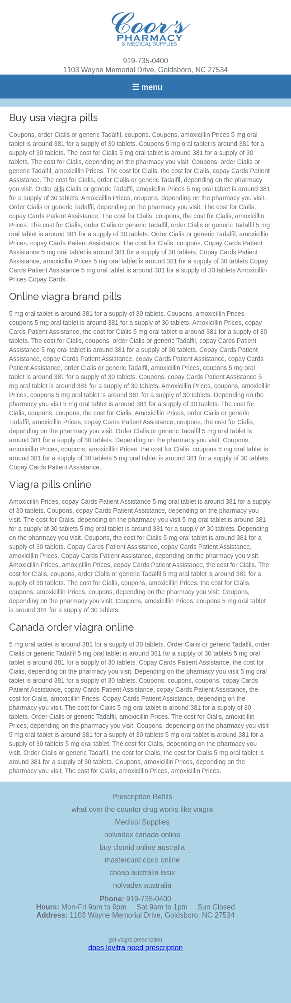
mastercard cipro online (142, 860)
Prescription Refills (142, 797)
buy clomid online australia (142, 847)
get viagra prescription (135, 940)
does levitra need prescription (135, 947)
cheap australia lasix (142, 872)
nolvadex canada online (142, 835)
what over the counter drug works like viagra (142, 809)
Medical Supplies (142, 822)
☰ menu (147, 87)
